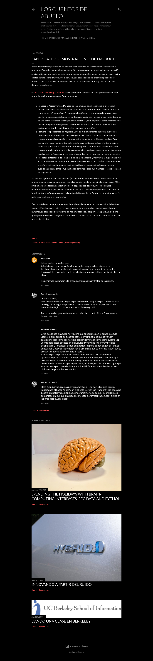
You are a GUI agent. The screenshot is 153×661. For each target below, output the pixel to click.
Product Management (63, 38)
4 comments (44, 627)
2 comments (44, 504)
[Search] (119, 9)
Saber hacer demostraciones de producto (75, 59)
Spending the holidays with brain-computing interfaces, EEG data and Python (76, 496)
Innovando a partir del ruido (62, 584)
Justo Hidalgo (47, 294)
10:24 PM (45, 403)
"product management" (48, 242)
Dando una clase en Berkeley (61, 621)
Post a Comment (40, 410)
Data (82, 38)
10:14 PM (45, 285)
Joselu (44, 258)
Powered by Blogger (76, 646)
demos (61, 242)
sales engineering (72, 242)
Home (44, 38)
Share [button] (34, 238)
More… (90, 38)
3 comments (44, 590)
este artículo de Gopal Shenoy (49, 92)
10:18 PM (45, 320)
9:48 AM (44, 374)
